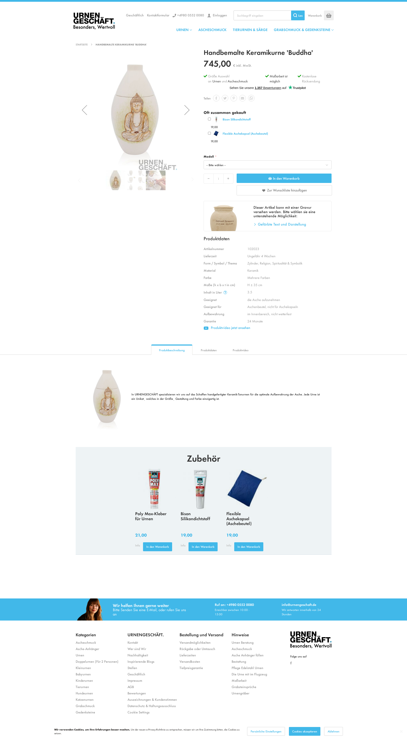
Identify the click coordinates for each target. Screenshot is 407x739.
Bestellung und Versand (201, 634)
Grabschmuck (85, 705)
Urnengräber (240, 693)
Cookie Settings (139, 712)
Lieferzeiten (188, 655)
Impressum (135, 680)
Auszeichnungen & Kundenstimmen (152, 699)
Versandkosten (190, 661)
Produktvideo (240, 350)
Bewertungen (137, 693)
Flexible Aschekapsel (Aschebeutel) (245, 133)
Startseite (82, 44)
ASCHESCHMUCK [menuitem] (212, 29)
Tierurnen (82, 686)
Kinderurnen (84, 680)
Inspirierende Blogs (141, 661)
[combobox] (269, 15)
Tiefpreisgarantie (191, 667)
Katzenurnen (85, 699)
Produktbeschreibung (172, 350)
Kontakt (133, 642)
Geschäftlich (135, 15)
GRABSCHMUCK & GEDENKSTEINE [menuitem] (302, 29)
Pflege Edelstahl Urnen (247, 667)
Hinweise (240, 634)
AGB (131, 686)
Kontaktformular (158, 15)
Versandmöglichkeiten (195, 642)
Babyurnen (83, 674)
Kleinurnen (83, 667)
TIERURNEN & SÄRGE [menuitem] (250, 29)
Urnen (216, 81)
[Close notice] (401, 731)
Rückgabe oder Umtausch (197, 648)
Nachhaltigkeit (138, 655)
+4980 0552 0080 (190, 15)
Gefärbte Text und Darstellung (282, 224)
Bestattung (239, 661)
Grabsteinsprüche (244, 686)
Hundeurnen (84, 693)
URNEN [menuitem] (182, 29)
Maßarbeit (239, 680)
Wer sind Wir (137, 648)
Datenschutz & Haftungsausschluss (152, 705)
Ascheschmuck (238, 81)
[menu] (255, 29)
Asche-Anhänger (87, 648)
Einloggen (219, 15)
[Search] (298, 15)
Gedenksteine (85, 712)
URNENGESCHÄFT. (146, 634)
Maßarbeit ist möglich (278, 78)
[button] (84, 110)
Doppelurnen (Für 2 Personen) (97, 661)
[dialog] (203, 731)
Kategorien (86, 634)
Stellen (132, 667)
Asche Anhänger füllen (248, 655)
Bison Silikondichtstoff (237, 119)
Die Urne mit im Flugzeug (249, 674)
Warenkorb (315, 15)
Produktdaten (209, 350)
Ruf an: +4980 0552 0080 (234, 604)
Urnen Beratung (242, 642)
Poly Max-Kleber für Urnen (150, 515)
